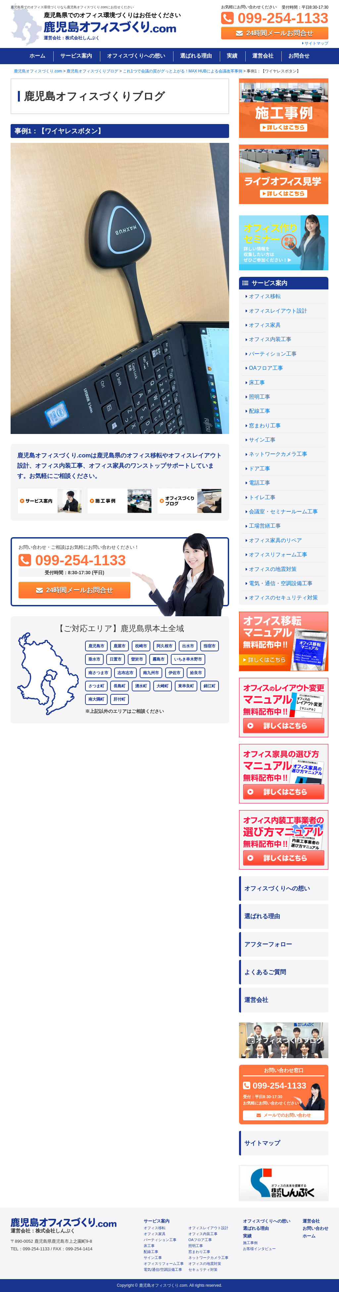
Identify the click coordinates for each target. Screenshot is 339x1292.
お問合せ (299, 56)
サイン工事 (262, 440)
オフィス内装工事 (270, 339)
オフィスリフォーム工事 (278, 554)
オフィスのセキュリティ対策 (283, 597)
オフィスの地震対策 (273, 569)
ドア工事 (259, 468)
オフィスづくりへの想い (136, 56)
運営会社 (262, 56)
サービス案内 (76, 56)
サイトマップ (315, 43)
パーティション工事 (273, 354)
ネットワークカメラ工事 (278, 454)
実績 (232, 56)
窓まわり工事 (265, 425)
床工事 (257, 382)
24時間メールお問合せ (274, 33)
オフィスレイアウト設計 (278, 311)
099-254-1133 (274, 18)
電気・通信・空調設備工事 (281, 583)
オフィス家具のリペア (275, 540)
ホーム (37, 56)
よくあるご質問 (265, 972)
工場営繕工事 (265, 526)
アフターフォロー (268, 944)
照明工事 (259, 397)
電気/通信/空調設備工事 (163, 1269)
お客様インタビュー (259, 1249)
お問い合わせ (315, 1228)
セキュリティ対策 (203, 1269)
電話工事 (259, 483)
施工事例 (250, 1243)
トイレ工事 (262, 497)
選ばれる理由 (196, 56)
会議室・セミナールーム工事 (283, 511)
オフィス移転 (265, 296)
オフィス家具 (265, 325)
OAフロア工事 (266, 368)
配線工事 (259, 411)
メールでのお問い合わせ (284, 1115)
